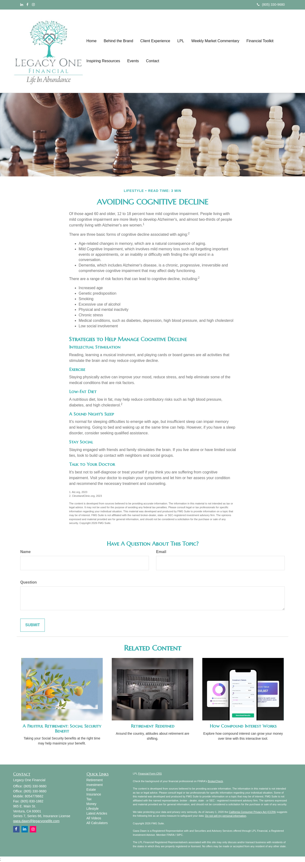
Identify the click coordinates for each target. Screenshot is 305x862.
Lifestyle (92, 809)
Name (25, 552)
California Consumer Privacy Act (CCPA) (252, 812)
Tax (89, 799)
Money (91, 804)
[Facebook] (27, 4)
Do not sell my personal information (225, 815)
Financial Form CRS (150, 773)
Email (161, 552)
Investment (94, 785)
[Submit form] (32, 625)
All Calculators (97, 823)
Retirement (94, 780)
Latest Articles (96, 813)
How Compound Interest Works (243, 726)
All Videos (93, 818)
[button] (118, 41)
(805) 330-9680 (271, 4)
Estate (91, 789)
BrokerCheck (215, 781)
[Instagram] (33, 4)
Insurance (93, 794)
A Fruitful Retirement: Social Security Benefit (62, 728)
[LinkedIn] (21, 4)
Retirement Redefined (152, 726)
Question (28, 582)
